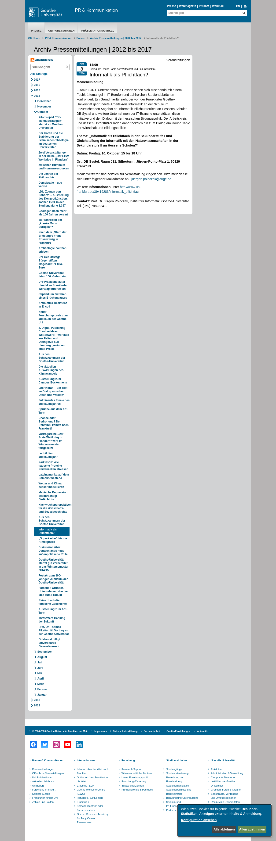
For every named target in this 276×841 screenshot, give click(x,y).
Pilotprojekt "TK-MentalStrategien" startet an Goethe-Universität (51, 122)
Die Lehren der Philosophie (48, 175)
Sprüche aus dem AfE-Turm (54, 411)
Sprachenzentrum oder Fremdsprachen (90, 808)
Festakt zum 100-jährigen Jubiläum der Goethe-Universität (53, 579)
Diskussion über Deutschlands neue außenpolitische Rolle (53, 551)
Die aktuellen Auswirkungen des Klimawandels (51, 370)
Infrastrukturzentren (132, 785)
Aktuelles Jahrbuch (43, 781)
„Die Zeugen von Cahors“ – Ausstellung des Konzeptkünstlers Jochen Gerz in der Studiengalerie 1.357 (54, 198)
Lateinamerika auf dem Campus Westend (54, 476)
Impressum (100, 731)
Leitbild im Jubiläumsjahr (48, 455)
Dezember (44, 101)
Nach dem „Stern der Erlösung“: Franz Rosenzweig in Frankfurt (52, 237)
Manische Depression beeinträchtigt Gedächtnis (53, 496)
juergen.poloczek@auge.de (151, 179)
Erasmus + (83, 802)
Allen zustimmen (252, 829)
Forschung (128, 760)
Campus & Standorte (223, 777)
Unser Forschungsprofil (134, 777)
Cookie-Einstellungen (178, 731)
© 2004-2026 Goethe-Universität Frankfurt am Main (60, 731)
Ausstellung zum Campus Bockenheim (53, 380)
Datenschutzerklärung (125, 731)
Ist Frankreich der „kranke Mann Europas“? (50, 223)
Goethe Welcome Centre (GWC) (91, 791)
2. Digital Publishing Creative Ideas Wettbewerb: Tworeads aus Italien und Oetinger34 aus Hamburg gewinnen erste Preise (54, 338)
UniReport (38, 785)
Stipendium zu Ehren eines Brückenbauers (53, 296)
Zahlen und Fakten (43, 802)
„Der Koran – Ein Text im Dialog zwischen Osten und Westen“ (53, 391)
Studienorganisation (177, 785)
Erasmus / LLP (85, 785)
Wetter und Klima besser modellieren (51, 485)
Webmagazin (187, 6)
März (40, 684)
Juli (39, 662)
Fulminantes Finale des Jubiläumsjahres (54, 402)
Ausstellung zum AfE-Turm (53, 611)
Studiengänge (174, 769)
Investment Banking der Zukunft (52, 619)
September (44, 651)
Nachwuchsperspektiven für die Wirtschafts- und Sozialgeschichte (54, 508)
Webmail (218, 6)
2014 (37, 95)
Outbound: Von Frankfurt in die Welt (92, 779)
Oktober (42, 112)
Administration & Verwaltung (227, 773)
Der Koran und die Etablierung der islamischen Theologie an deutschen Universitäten (54, 140)
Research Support (131, 769)
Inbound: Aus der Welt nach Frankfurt (92, 771)
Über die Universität (223, 760)
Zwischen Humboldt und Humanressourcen (54, 166)
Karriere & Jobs (41, 793)
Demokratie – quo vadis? (50, 184)
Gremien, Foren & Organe (226, 789)
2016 (37, 85)
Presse (171, 6)
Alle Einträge (39, 73)
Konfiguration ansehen (199, 820)
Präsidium (216, 769)
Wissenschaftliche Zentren (136, 773)
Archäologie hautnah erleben (52, 250)
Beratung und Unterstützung (182, 797)
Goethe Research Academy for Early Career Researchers (92, 818)
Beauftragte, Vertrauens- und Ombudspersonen (225, 795)
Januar (42, 694)
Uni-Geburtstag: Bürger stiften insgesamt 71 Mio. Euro (51, 262)
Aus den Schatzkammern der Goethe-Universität (52, 358)
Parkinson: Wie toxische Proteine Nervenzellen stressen (53, 466)
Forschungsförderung (133, 781)
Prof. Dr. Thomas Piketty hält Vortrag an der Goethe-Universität (54, 630)
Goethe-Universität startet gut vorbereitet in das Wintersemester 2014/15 (54, 565)
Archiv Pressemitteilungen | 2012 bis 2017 (115, 38)
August (42, 657)
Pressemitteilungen (43, 769)
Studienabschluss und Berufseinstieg (178, 791)
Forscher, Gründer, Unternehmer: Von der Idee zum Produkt (53, 591)
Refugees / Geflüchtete (90, 797)
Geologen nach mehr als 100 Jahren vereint (53, 212)
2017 (37, 79)
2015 (37, 90)
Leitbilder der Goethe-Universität (223, 783)
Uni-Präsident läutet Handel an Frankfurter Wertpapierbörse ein (53, 285)
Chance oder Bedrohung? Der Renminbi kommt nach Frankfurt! (54, 423)
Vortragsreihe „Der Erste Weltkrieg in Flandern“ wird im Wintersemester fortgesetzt (51, 441)
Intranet (204, 6)
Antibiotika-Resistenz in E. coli (53, 304)
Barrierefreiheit (152, 731)
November (44, 106)
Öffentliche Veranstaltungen (48, 773)
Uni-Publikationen (61, 30)
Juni (40, 667)
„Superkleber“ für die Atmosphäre (53, 540)
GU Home (34, 38)
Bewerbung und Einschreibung (175, 779)
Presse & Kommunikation (47, 760)
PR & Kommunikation (96, 10)
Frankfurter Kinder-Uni (45, 797)
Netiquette (202, 731)
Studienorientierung (177, 773)
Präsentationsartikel (97, 30)
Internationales (86, 760)
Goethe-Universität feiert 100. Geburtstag (53, 274)
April (40, 678)
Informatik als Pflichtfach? (48, 531)
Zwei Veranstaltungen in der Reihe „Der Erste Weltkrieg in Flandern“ (54, 156)
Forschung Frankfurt (43, 789)
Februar (42, 689)
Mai (39, 673)
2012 (37, 705)
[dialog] (224, 820)
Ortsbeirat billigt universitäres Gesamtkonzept (49, 643)
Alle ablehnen (224, 829)
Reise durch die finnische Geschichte (53, 602)
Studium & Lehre (176, 760)
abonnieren (41, 60)
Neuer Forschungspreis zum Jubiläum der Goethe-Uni (53, 317)
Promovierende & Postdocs (137, 789)
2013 (37, 700)
